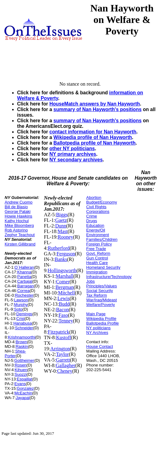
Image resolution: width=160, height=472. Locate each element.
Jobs (90, 281)
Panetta (24, 276)
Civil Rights (96, 207)
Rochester (24, 295)
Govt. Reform (98, 253)
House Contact (99, 346)
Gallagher (65, 365)
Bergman (65, 287)
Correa (23, 290)
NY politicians (98, 328)
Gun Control (97, 258)
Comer (63, 281)
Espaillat (24, 379)
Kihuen (21, 369)
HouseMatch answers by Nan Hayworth (94, 103)
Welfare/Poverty (100, 304)
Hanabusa (22, 323)
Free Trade (96, 248)
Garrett (63, 359)
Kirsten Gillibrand (20, 244)
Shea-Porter (15, 353)
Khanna (24, 272)
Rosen (21, 365)
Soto (18, 309)
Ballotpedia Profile (102, 323)
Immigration (96, 272)
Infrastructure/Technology (109, 276)
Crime (91, 216)
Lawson (21, 300)
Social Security (99, 290)
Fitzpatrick (58, 332)
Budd (64, 304)
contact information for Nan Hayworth (92, 131)
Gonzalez (25, 388)
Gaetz (61, 220)
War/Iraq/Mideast (101, 300)
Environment (97, 234)
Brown (21, 341)
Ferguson (66, 253)
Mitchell (66, 292)
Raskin (22, 346)
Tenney (65, 320)
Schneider (24, 328)
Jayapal (23, 397)
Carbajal (24, 281)
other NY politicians (72, 148)
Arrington (60, 348)
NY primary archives (72, 154)
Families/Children (101, 239)
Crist (20, 318)
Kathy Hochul (17, 220)
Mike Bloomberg (19, 225)
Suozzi (21, 374)
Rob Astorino (16, 230)
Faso (63, 315)
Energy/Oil (95, 230)
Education (95, 225)
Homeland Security (103, 267)
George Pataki (17, 211)
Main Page (96, 314)
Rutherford (59, 248)
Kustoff (63, 337)
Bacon (62, 309)
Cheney (64, 371)
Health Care (97, 262)
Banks (61, 259)
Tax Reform (96, 295)
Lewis (63, 298)
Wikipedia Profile (101, 318)
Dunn (60, 225)
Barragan (25, 286)
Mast (63, 231)
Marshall (65, 276)
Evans (20, 383)
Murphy (20, 304)
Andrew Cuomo (19, 202)
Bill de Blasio (16, 207)
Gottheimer (24, 360)
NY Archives (97, 332)
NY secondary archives (76, 159)
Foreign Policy (99, 244)
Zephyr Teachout (20, 234)
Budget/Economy (101, 202)
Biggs (61, 214)
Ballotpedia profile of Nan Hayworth (94, 143)
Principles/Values (101, 286)
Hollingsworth (62, 270)
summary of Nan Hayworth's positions (97, 109)
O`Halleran (24, 267)
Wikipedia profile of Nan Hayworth (92, 137)
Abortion (93, 197)
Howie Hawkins (18, 216)
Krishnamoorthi (21, 337)
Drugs (91, 220)
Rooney (65, 237)
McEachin (23, 393)
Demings (24, 314)
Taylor (62, 354)
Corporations (97, 211)
